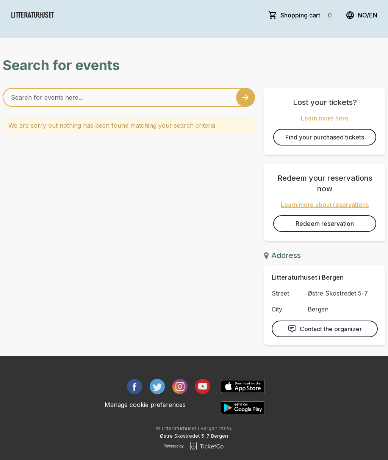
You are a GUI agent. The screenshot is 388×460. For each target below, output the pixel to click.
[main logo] (66, 15)
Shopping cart (307, 15)
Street (280, 293)
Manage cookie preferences (145, 404)
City (277, 309)
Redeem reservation (325, 223)
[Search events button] (245, 97)
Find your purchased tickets (324, 137)
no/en (361, 15)
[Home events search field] (129, 97)
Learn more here (325, 118)
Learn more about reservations (325, 204)
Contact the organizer (325, 328)
